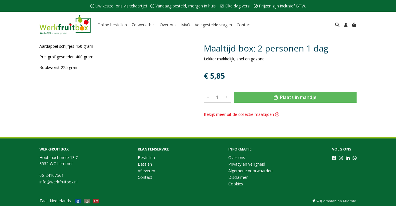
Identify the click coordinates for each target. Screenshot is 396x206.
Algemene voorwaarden (250, 170)
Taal (43, 200)
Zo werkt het (143, 24)
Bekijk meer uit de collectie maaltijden (241, 114)
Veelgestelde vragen (213, 24)
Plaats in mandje (295, 97)
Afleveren (146, 170)
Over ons (168, 24)
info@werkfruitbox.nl (58, 182)
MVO (185, 24)
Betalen (145, 164)
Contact (244, 24)
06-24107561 (51, 175)
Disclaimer (238, 177)
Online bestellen (112, 24)
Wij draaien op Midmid (335, 201)
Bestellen (146, 157)
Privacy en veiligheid (246, 164)
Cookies (235, 184)
